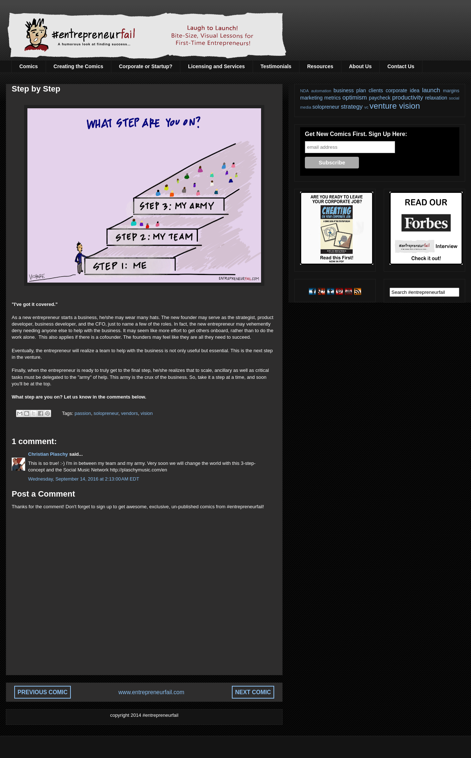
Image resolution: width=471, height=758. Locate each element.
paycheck (379, 98)
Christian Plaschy (48, 454)
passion (82, 413)
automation (321, 91)
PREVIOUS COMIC (43, 692)
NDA (304, 91)
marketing (311, 98)
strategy (352, 106)
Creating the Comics (78, 66)
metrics (332, 98)
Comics (28, 66)
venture (383, 105)
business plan (350, 90)
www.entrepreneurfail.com (151, 692)
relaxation (436, 98)
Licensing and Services (216, 66)
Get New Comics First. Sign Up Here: (356, 134)
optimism (354, 97)
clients (375, 90)
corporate (396, 90)
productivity (407, 97)
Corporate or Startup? (145, 66)
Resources (320, 66)
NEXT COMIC (253, 692)
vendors (129, 413)
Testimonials (276, 66)
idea (414, 90)
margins (451, 90)
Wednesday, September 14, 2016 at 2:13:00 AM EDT (83, 479)
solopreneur (105, 413)
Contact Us (400, 66)
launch (431, 90)
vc (366, 107)
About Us (360, 66)
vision (147, 413)
